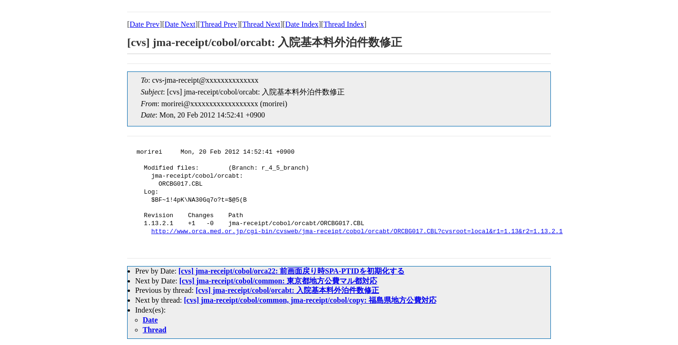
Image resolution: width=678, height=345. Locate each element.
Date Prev (144, 24)
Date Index (302, 24)
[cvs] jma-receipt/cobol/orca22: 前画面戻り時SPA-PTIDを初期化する (291, 271)
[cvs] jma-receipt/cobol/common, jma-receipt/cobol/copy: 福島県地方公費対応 (310, 300)
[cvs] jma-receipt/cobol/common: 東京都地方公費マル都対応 (278, 281)
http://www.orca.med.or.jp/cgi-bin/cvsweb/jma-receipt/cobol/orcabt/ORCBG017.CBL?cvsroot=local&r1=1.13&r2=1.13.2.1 (357, 231)
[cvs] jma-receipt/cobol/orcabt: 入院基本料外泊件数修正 (287, 290)
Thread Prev (218, 24)
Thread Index (343, 24)
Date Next (180, 24)
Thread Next (261, 24)
